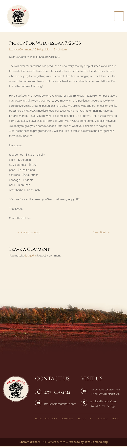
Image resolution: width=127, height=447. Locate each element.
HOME (38, 420)
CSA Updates (43, 51)
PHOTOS (81, 420)
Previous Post (28, 234)
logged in (31, 257)
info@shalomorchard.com (59, 405)
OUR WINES (67, 420)
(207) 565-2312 (56, 394)
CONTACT (103, 420)
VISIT (92, 420)
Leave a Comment (20, 51)
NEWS (115, 420)
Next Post (101, 234)
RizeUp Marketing (96, 443)
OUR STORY (51, 420)
